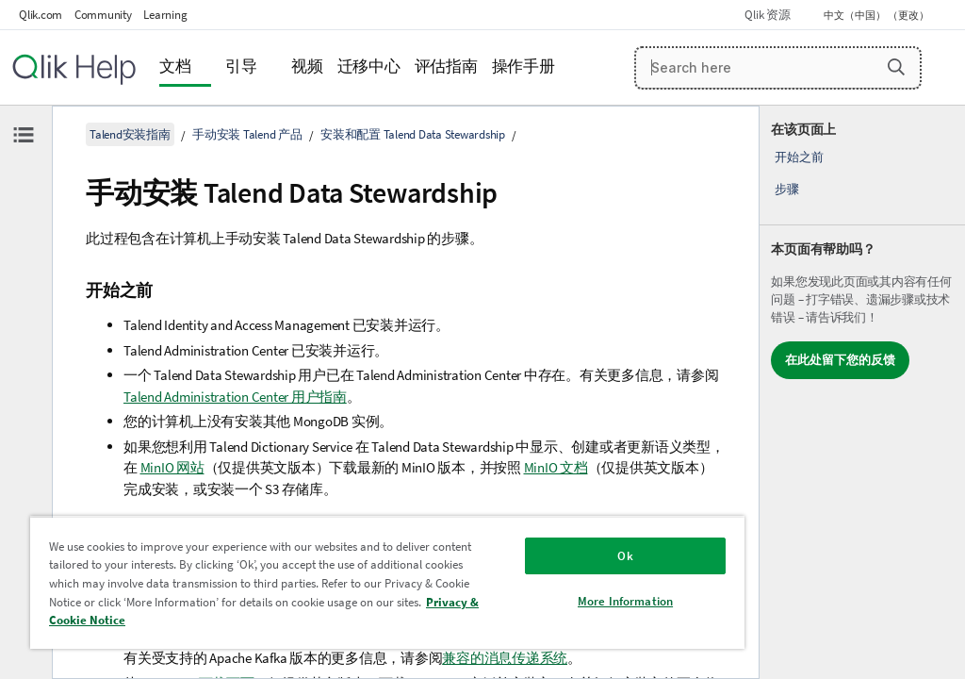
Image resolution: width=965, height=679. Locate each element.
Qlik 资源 (767, 15)
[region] (387, 582)
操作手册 (523, 66)
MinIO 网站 (172, 467)
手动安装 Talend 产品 (247, 134)
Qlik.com (40, 15)
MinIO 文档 (556, 467)
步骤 (787, 189)
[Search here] (778, 68)
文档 (175, 66)
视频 (307, 66)
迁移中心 (369, 66)
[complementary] (862, 392)
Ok (624, 556)
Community (103, 15)
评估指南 (446, 66)
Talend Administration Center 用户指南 (235, 397)
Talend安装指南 (130, 134)
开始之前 (799, 157)
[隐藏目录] (23, 135)
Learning (165, 15)
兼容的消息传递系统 (504, 658)
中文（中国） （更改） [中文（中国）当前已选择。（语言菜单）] (877, 15)
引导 (241, 66)
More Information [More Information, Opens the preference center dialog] (625, 601)
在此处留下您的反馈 (840, 360)
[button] (896, 67)
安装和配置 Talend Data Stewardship (412, 134)
